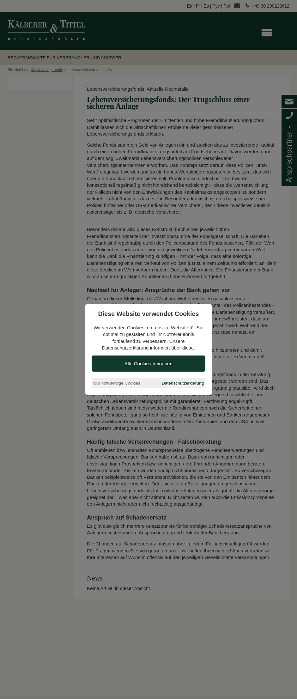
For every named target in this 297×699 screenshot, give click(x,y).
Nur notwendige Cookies (116, 383)
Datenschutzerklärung (183, 383)
